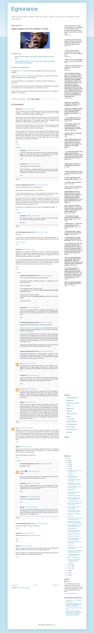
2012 (67, 573)
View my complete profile (70, 593)
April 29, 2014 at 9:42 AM (33, 375)
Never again (70, 516)
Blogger (53, 625)
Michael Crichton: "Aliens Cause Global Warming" (73, 511)
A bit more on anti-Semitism (74, 513)
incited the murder (24, 76)
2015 (67, 460)
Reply (17, 144)
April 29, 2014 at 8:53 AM (30, 363)
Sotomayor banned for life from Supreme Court (74, 471)
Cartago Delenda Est (71, 397)
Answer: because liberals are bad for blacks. (74, 507)
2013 (67, 570)
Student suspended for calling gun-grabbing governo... (74, 525)
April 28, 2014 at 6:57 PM (28, 533)
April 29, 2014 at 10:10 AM (33, 150)
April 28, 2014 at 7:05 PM (26, 546)
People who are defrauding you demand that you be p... (74, 551)
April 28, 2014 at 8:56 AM (26, 446)
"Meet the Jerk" (71, 490)
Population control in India (73, 534)
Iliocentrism (69, 411)
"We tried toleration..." (72, 528)
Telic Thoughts (70, 419)
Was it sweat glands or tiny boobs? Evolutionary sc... (74, 498)
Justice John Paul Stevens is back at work (74, 504)
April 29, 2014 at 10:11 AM (33, 164)
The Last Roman (70, 427)
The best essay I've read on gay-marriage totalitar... (74, 531)
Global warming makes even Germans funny (74, 487)
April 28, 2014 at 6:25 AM (28, 109)
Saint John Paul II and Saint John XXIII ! (74, 480)
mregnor (22, 471)
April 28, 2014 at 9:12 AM (33, 471)
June (68, 464)
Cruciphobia (70, 474)
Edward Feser (70, 400)
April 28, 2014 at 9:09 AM (46, 463)
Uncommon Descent (71, 429)
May (68, 466)
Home (35, 585)
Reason (68, 416)
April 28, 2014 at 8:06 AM (46, 275)
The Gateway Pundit (71, 424)
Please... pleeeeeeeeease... (74, 557)
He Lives (68, 405)
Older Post (55, 585)
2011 (67, 575)
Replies (19, 147)
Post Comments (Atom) (23, 587)
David (21, 363)
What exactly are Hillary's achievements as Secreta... (74, 484)
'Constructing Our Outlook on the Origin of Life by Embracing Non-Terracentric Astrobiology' (74, 605)
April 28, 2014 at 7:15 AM (41, 232)
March (69, 563)
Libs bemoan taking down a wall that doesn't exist (74, 555)
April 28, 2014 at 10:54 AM (41, 523)
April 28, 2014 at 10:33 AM (33, 496)
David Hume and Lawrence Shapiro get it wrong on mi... (74, 522)
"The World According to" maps (74, 501)
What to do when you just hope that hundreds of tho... (74, 518)
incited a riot (21, 71)
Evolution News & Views (72, 403)
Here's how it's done (20, 242)
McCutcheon (70, 545)
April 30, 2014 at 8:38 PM (30, 388)
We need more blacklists (73, 536)
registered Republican (35, 535)
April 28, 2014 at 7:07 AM (41, 185)
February (69, 566)
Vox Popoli (69, 432)
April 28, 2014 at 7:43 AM (28, 249)
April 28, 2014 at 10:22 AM (46, 351)
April (68, 468)
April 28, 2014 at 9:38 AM (33, 307)
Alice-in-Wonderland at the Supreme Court (73, 493)
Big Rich (18, 428)
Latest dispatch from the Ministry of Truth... (73, 477)
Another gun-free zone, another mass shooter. (75, 548)
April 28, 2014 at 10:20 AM (33, 483)
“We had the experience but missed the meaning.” (74, 539)
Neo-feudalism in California (73, 495)
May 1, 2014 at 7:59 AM (30, 402)
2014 (67, 462)
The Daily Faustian (71, 421)
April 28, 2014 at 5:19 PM (33, 215)
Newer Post (14, 585)
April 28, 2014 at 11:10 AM (31, 507)
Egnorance (24, 9)
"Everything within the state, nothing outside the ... (74, 560)
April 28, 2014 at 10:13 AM (46, 322)
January (69, 568)
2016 (67, 458)
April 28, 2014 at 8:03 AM (27, 428)
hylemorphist (69, 408)
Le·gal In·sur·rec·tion (71, 413)
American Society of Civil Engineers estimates (33, 328)
